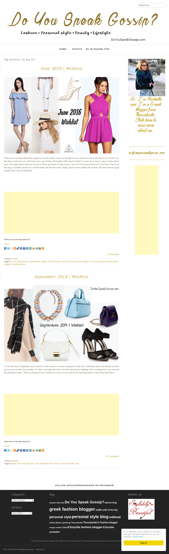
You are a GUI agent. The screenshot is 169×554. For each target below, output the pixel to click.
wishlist (101, 262)
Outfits (77, 49)
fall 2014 (30, 464)
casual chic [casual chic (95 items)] (54, 503)
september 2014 (45, 464)
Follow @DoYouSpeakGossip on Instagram (84, 485)
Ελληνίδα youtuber (18, 264)
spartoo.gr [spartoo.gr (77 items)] (66, 523)
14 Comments (112, 456)
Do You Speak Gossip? (20, 262)
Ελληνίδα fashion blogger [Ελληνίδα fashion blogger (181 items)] (85, 527)
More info (138, 536)
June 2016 (65, 262)
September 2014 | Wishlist (62, 276)
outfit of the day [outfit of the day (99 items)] (110, 510)
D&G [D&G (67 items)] (62, 503)
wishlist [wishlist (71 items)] (59, 527)
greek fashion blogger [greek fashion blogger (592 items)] (72, 509)
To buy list (93, 262)
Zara (77, 464)
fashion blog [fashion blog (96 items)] (111, 502)
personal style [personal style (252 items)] (60, 517)
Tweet (6, 244)
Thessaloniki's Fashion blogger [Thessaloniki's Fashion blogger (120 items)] (100, 522)
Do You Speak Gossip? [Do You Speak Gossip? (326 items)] (84, 502)
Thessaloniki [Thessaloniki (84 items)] (77, 523)
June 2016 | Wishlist (62, 68)
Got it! (143, 542)
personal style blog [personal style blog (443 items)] (90, 517)
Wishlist (15, 259)
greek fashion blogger (38, 262)
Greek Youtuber (54, 262)
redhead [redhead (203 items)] (115, 517)
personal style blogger (79, 262)
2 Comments (113, 254)
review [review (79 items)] (52, 523)
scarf (36, 464)
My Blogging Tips (98, 49)
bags (24, 464)
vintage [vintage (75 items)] (52, 527)
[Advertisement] (61, 212)
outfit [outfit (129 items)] (99, 509)
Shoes (55, 464)
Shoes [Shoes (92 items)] (58, 523)
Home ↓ (64, 49)
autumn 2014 (16, 464)
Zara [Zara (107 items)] (65, 527)
